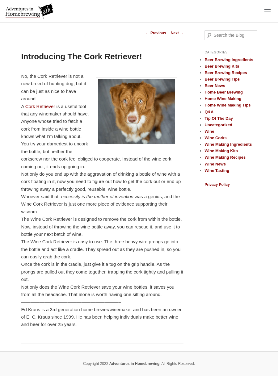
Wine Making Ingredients (228, 144)
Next (177, 33)
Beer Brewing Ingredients (228, 59)
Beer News (214, 85)
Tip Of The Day (218, 118)
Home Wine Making (222, 98)
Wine (209, 131)
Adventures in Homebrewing (134, 363)
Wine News (215, 164)
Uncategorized (218, 125)
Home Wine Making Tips (227, 105)
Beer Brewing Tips (222, 79)
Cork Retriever (40, 106)
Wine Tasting (216, 170)
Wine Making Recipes (225, 157)
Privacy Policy (217, 184)
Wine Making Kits (221, 150)
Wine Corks (215, 138)
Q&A (208, 112)
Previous (156, 33)
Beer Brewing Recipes (225, 72)
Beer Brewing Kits (221, 66)
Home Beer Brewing (223, 92)
